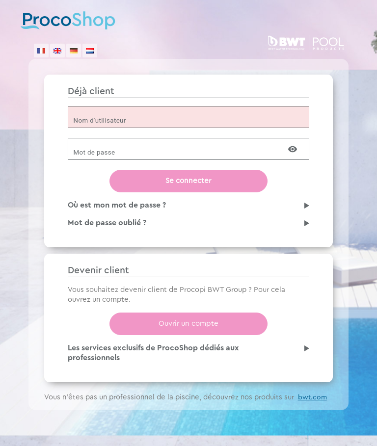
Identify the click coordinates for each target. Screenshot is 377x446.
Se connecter (188, 180)
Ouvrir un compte (188, 323)
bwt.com (312, 397)
